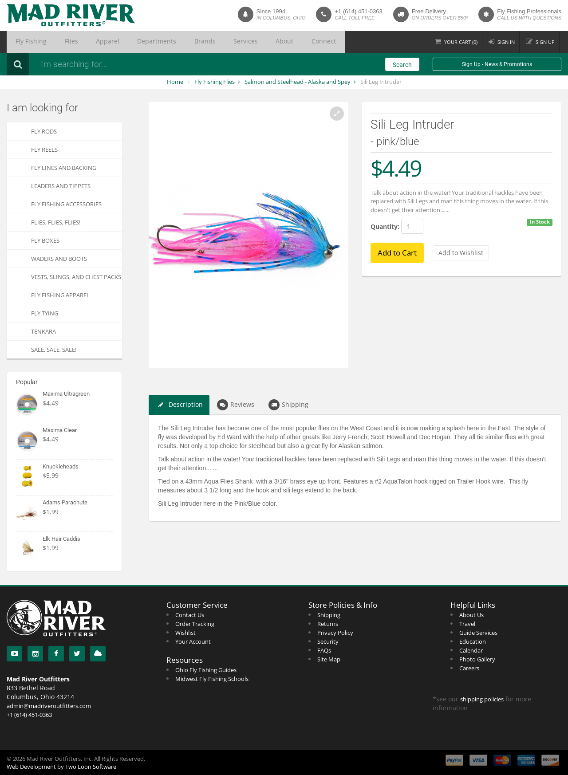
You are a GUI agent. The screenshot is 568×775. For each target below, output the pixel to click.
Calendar (471, 650)
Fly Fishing (25, 42)
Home (175, 82)
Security (328, 641)
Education (472, 641)
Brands (158, 42)
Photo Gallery (477, 659)
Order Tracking (194, 624)
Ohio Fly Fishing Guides (206, 670)
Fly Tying (44, 313)
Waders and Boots (59, 259)
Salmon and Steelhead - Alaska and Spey (298, 82)
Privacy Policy (335, 633)
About (218, 42)
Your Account (193, 641)
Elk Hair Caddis (61, 538)
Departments (120, 42)
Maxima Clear (60, 430)
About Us (471, 615)
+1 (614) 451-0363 (358, 11)
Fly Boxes (45, 240)
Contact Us (189, 615)
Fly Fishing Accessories (66, 204)
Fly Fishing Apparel (60, 295)
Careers (469, 668)
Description (179, 404)
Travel (467, 624)
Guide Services (478, 633)
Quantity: (385, 226)
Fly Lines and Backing (63, 168)
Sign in (502, 42)
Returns (327, 624)
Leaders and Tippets (61, 186)
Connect (248, 42)
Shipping (288, 404)
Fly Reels (44, 149)
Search (402, 64)
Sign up (543, 42)
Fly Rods (44, 131)
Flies (56, 42)
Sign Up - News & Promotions (497, 64)
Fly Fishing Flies (214, 82)
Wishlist (185, 633)
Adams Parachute (65, 502)
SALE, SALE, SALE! (53, 350)
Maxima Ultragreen (66, 393)
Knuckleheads (61, 466)
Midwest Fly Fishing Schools (211, 679)
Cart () (454, 42)
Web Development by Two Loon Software (61, 767)
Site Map (328, 659)
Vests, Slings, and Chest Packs (76, 277)
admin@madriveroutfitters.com (49, 706)
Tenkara (43, 331)
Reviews (235, 404)
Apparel (82, 42)
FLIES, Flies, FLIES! (55, 222)
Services (189, 42)
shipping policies (482, 699)
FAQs (324, 650)
